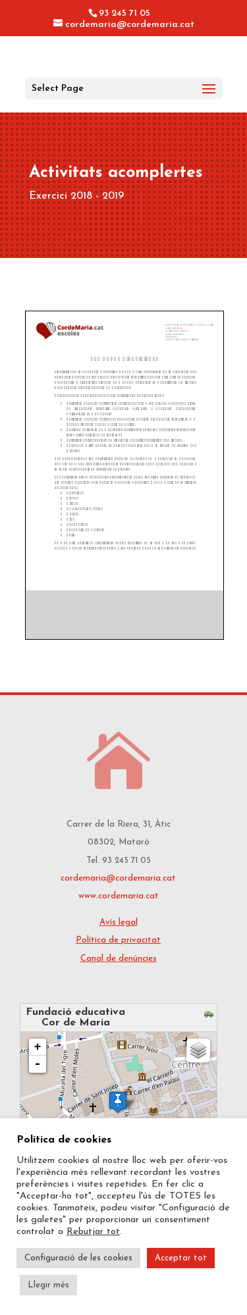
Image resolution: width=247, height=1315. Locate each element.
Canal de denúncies (118, 958)
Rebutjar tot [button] (93, 1232)
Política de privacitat (118, 940)
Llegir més (48, 1285)
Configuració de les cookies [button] (78, 1258)
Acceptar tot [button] (181, 1258)
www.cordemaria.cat (118, 896)
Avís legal (118, 922)
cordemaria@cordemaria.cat (118, 878)
